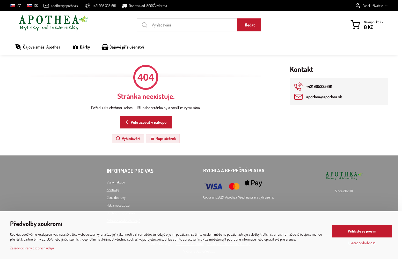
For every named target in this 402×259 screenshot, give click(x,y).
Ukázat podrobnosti (362, 243)
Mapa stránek (162, 138)
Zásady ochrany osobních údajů (32, 248)
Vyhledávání (127, 138)
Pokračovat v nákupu (145, 122)
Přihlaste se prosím (362, 231)
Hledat (249, 25)
